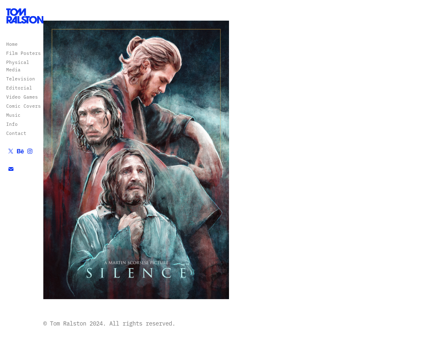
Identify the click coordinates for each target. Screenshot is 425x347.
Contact (16, 133)
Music (13, 115)
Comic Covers (23, 106)
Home (12, 44)
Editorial (19, 88)
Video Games (22, 97)
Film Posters (23, 53)
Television (20, 79)
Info (12, 124)
